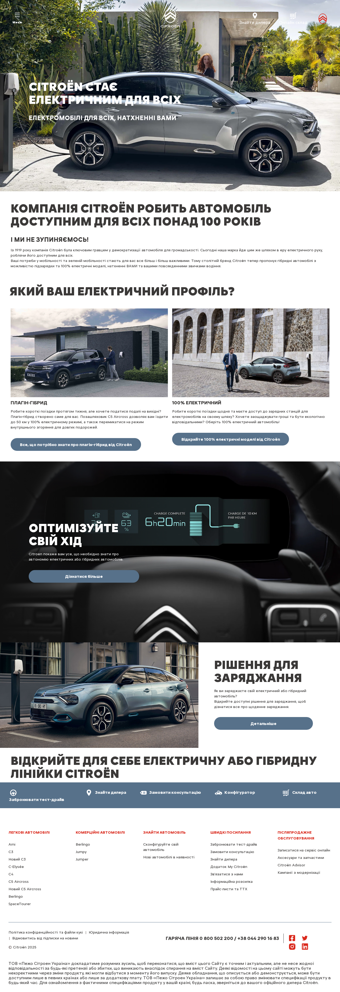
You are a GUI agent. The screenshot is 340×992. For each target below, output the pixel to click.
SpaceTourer (19, 904)
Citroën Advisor (291, 865)
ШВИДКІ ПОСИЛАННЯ (230, 832)
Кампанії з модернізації (299, 872)
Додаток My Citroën (228, 866)
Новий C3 (17, 859)
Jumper (82, 859)
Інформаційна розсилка (231, 881)
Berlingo (15, 896)
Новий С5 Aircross (24, 889)
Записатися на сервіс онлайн (304, 850)
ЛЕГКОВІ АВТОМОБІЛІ (29, 832)
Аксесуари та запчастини (301, 857)
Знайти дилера (223, 859)
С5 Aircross (18, 881)
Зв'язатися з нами (226, 874)
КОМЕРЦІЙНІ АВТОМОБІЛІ (100, 832)
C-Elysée (16, 866)
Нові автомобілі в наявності (168, 857)
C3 (10, 852)
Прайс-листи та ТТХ (228, 889)
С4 (10, 874)
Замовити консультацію (232, 852)
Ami (11, 844)
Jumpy (81, 852)
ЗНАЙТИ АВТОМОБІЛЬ (164, 832)
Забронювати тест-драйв (233, 844)
